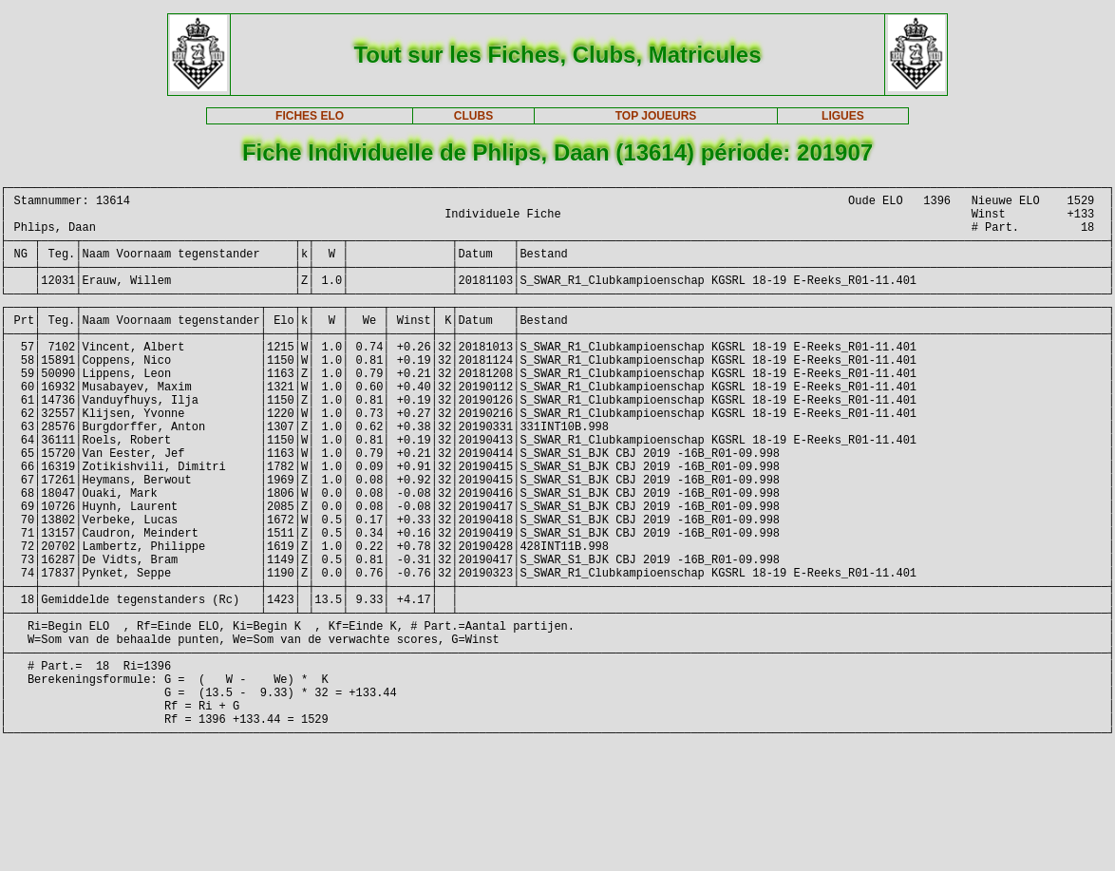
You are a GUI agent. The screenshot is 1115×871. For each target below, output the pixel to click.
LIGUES (843, 116)
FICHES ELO (309, 116)
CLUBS (473, 116)
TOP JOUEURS (656, 116)
